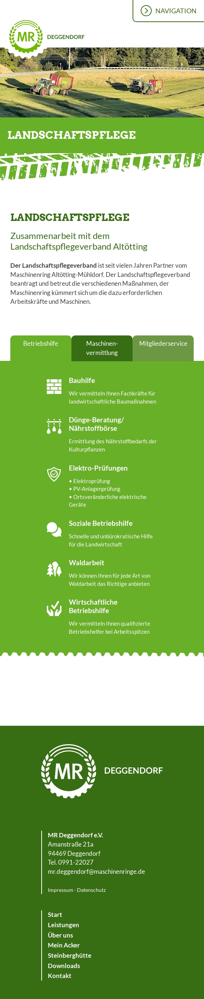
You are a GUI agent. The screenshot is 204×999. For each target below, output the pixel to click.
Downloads (64, 966)
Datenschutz (91, 890)
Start (55, 914)
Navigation (176, 11)
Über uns (60, 935)
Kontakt (59, 975)
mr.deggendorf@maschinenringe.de (96, 871)
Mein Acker (64, 945)
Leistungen (63, 925)
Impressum (60, 890)
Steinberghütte (69, 955)
